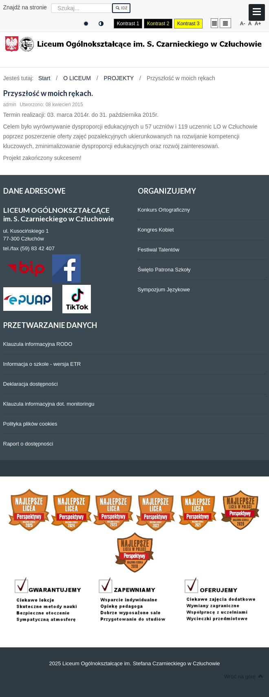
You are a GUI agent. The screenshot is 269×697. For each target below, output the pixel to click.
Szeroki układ (225, 23)
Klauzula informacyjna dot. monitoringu (49, 404)
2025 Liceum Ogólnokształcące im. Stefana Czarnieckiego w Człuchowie (134, 663)
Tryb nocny (101, 24)
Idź (121, 8)
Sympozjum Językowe (164, 289)
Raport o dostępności (28, 444)
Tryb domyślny (86, 24)
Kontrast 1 (128, 23)
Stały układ (214, 23)
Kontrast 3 (188, 23)
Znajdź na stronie (25, 7)
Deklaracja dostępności (30, 384)
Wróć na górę (243, 676)
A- (242, 23)
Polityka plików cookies (30, 424)
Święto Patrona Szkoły (164, 270)
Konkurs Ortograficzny (164, 210)
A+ (258, 23)
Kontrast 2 (158, 23)
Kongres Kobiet (156, 230)
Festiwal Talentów (158, 250)
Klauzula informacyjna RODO (38, 344)
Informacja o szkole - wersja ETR (42, 364)
